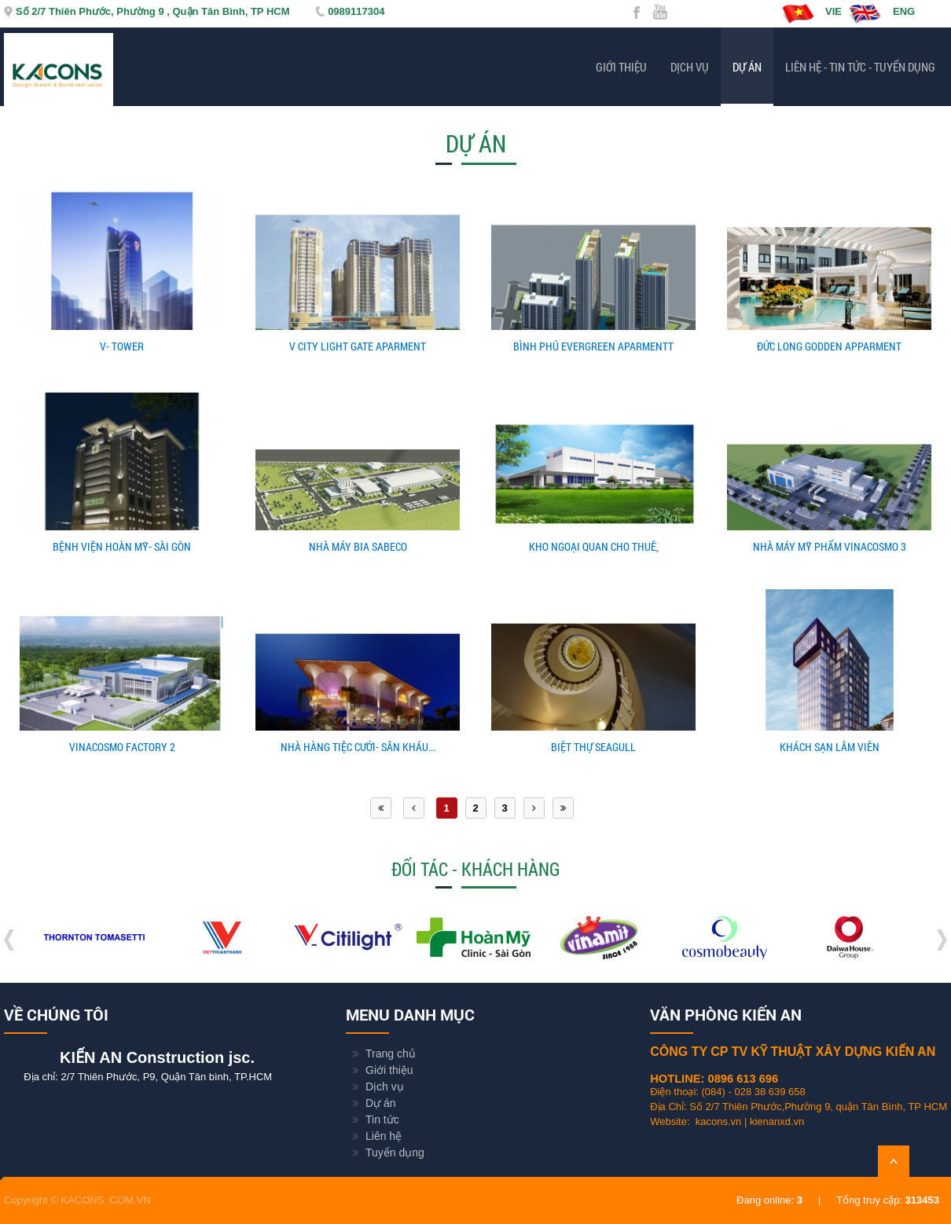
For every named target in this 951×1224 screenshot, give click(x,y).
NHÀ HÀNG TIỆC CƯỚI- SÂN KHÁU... (358, 746)
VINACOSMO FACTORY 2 (122, 746)
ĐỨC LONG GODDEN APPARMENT (829, 346)
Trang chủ (390, 1053)
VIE (812, 14)
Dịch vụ (689, 67)
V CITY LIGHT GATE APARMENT (357, 346)
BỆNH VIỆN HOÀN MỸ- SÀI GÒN (122, 546)
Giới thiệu (621, 67)
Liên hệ (383, 1136)
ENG (882, 14)
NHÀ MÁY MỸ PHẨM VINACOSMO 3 (829, 546)
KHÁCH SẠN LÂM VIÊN (829, 746)
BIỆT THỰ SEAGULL (593, 746)
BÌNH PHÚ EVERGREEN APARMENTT (593, 346)
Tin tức (382, 1119)
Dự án (747, 67)
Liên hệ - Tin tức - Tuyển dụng (860, 67)
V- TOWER (122, 346)
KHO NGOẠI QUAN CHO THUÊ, (594, 546)
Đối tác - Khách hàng (475, 869)
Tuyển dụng (394, 1152)
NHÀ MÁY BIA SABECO (358, 546)
